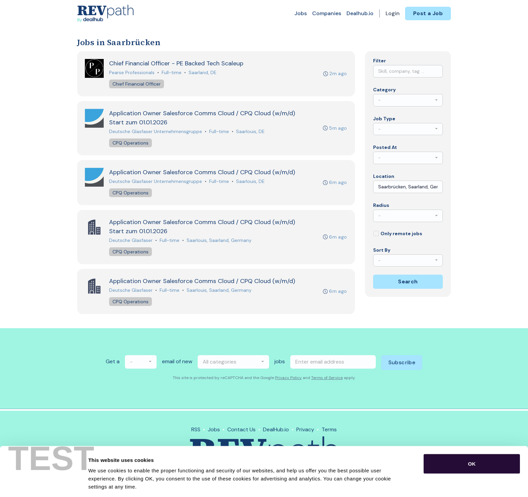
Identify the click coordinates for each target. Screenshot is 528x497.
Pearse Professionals (132, 73)
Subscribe (402, 364)
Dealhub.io (359, 13)
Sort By (381, 250)
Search (408, 281)
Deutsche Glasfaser (131, 242)
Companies (326, 13)
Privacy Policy (288, 379)
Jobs (300, 13)
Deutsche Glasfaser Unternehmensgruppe (155, 132)
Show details (353, 484)
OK (472, 439)
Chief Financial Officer (137, 84)
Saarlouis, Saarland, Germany (219, 242)
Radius (381, 205)
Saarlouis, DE (250, 132)
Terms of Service (327, 379)
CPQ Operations (131, 144)
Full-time (172, 73)
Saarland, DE (203, 73)
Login (393, 13)
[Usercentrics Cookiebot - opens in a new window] (43, 484)
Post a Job (428, 13)
